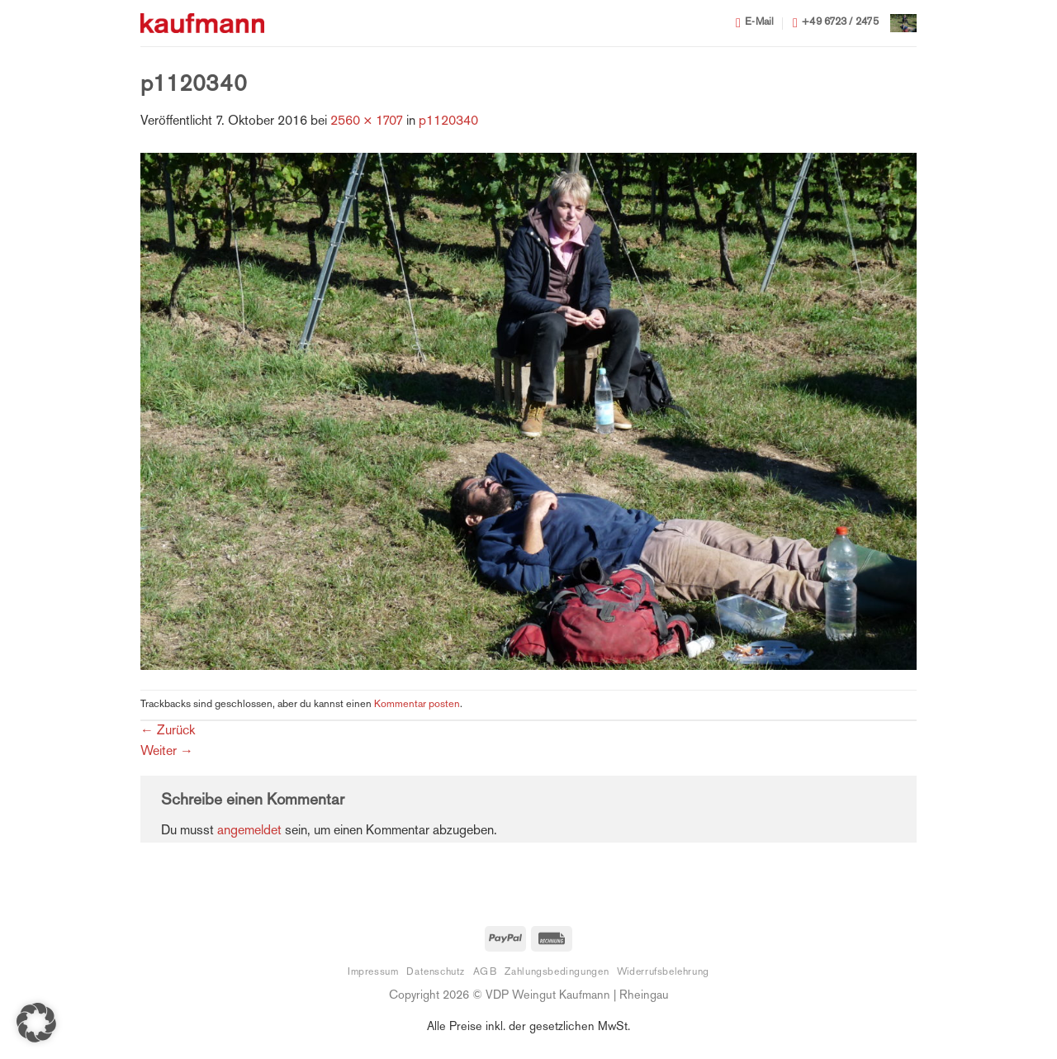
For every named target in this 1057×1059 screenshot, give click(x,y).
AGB (485, 972)
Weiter (166, 752)
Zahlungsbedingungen (557, 972)
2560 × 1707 (366, 122)
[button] (903, 23)
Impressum (373, 972)
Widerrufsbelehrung (663, 972)
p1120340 (448, 122)
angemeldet (249, 831)
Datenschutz (435, 972)
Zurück (167, 731)
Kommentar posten (417, 705)
